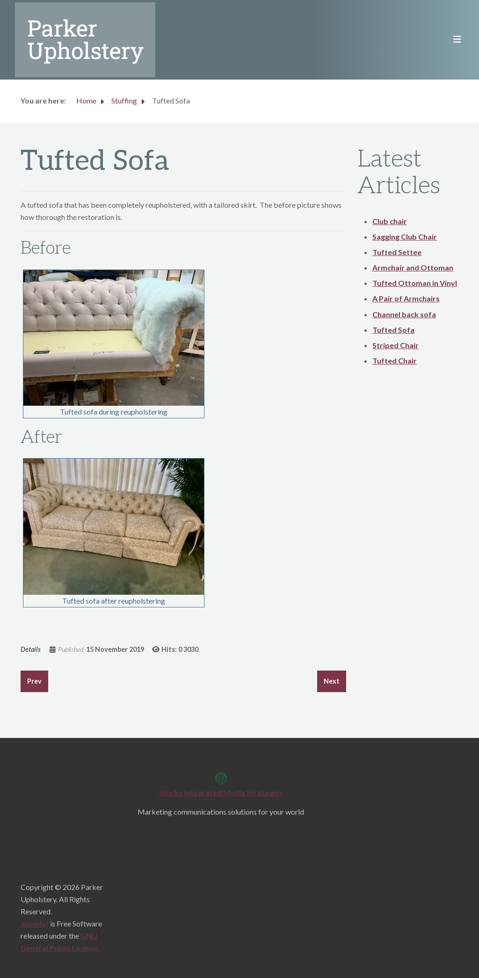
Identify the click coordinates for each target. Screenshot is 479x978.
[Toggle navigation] (454, 39)
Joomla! (35, 926)
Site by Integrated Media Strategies (221, 795)
